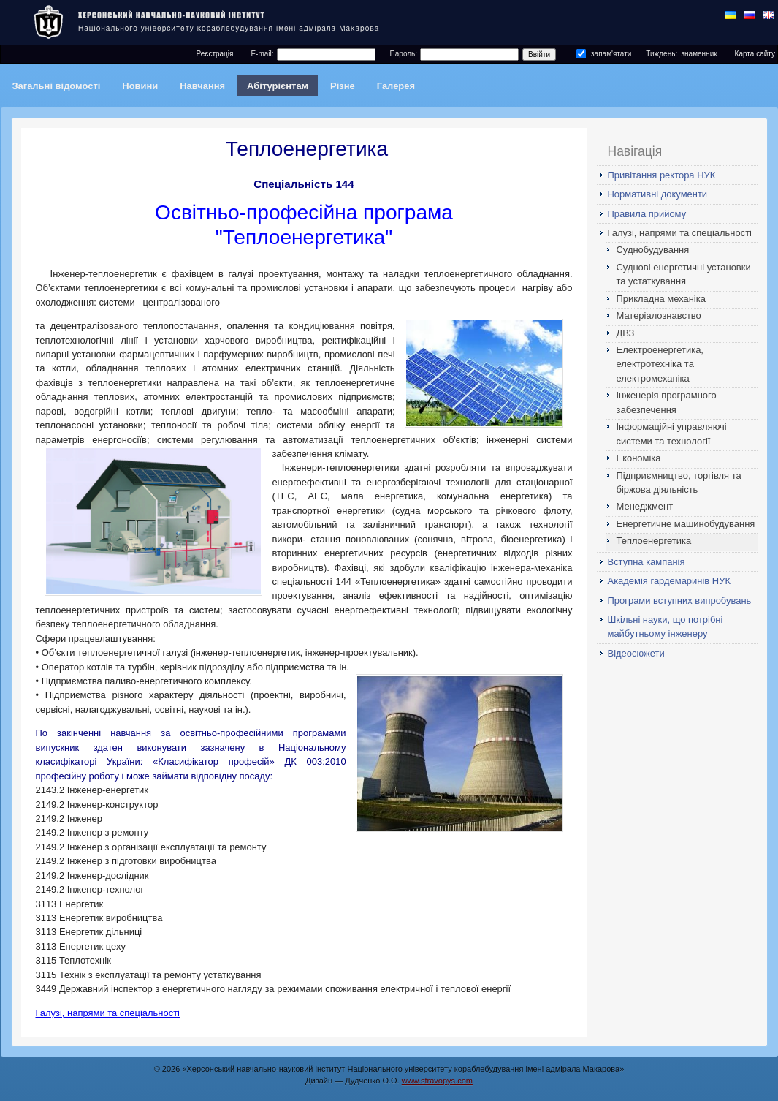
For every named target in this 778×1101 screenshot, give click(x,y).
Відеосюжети (636, 653)
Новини (140, 85)
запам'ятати (611, 54)
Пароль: (403, 54)
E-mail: (262, 54)
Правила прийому (647, 213)
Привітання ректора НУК (662, 175)
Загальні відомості (56, 85)
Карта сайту (755, 54)
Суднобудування (653, 249)
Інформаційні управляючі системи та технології (672, 433)
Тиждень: (661, 54)
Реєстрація (214, 54)
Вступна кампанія (646, 561)
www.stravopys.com (437, 1080)
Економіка (639, 458)
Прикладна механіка (661, 298)
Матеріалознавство (659, 315)
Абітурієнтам (277, 85)
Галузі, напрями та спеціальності (680, 232)
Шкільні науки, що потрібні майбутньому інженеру (665, 626)
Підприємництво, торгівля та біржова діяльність (679, 482)
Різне (342, 85)
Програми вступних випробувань (680, 600)
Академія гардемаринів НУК (669, 580)
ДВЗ (626, 333)
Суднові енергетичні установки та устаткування (684, 274)
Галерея (396, 85)
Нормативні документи (658, 194)
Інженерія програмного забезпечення (667, 402)
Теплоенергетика (654, 540)
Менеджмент (645, 506)
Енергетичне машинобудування (686, 523)
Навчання (202, 85)
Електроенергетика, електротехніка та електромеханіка (660, 364)
